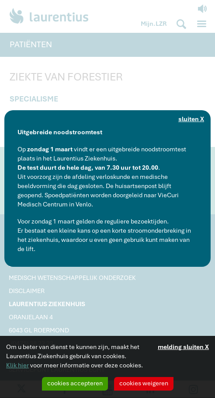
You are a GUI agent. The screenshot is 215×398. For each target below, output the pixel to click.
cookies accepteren (75, 383)
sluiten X (191, 119)
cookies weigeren (143, 383)
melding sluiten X (183, 347)
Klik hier (17, 365)
